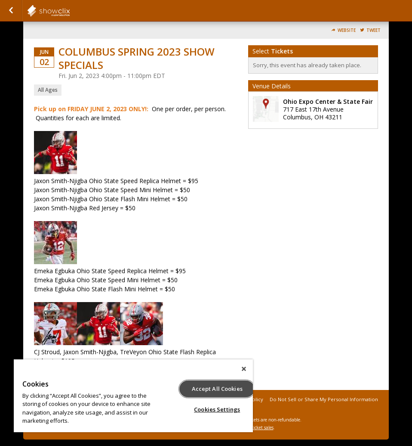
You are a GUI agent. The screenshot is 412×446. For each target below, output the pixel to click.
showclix (70, 10)
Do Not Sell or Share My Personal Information (324, 399)
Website (347, 30)
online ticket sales (255, 427)
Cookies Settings (217, 409)
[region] (133, 395)
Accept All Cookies (217, 389)
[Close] (243, 368)
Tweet (373, 30)
